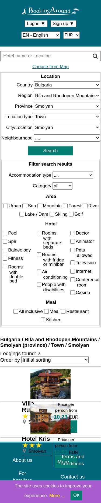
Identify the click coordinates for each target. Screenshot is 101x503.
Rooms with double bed (15, 274)
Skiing (61, 214)
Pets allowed (84, 252)
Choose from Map (50, 66)
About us (22, 460)
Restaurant (77, 311)
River (93, 205)
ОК (76, 495)
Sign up (63, 23)
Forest (74, 205)
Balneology (19, 250)
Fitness (15, 258)
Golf (78, 214)
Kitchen (53, 319)
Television (86, 262)
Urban (15, 205)
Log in (36, 23)
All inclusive (31, 311)
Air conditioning (55, 274)
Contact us (73, 477)
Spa (12, 241)
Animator (85, 241)
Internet (83, 271)
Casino (83, 292)
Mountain (52, 205)
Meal (55, 311)
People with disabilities (54, 287)
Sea (32, 205)
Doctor (82, 233)
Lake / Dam (36, 214)
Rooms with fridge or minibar (53, 259)
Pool (12, 233)
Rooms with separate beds (51, 240)
